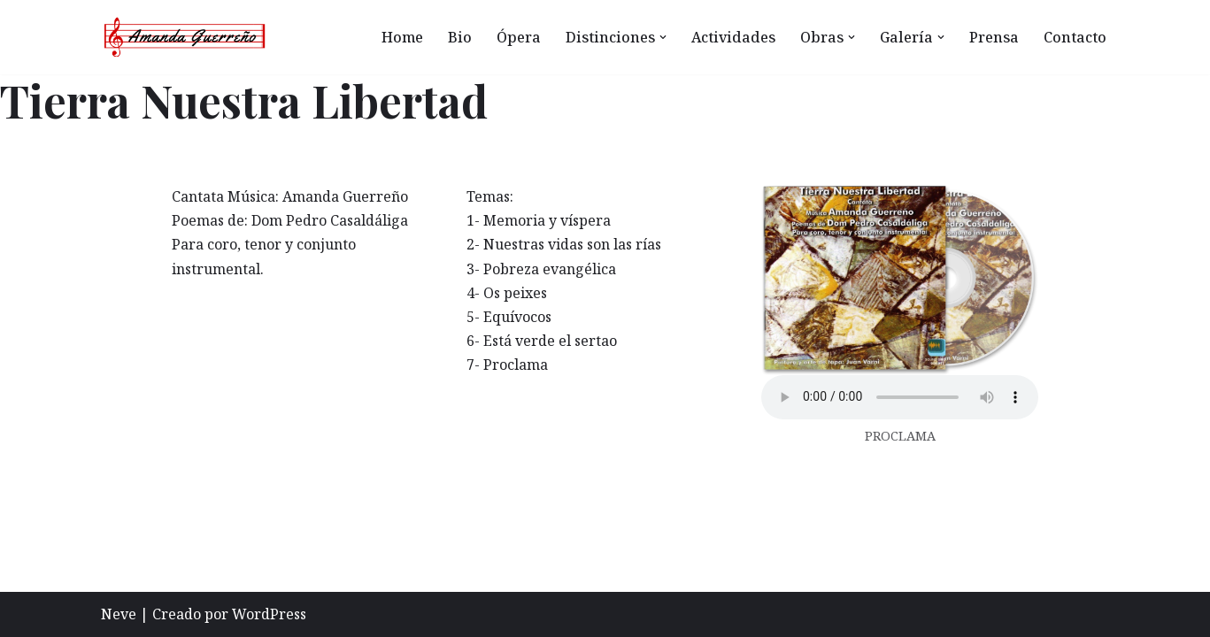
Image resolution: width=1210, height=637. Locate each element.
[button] (663, 37)
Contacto (1075, 37)
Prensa (994, 37)
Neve (118, 614)
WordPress (269, 614)
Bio (460, 37)
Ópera (519, 37)
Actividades (733, 37)
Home (402, 37)
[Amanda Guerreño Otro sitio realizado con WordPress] (185, 37)
